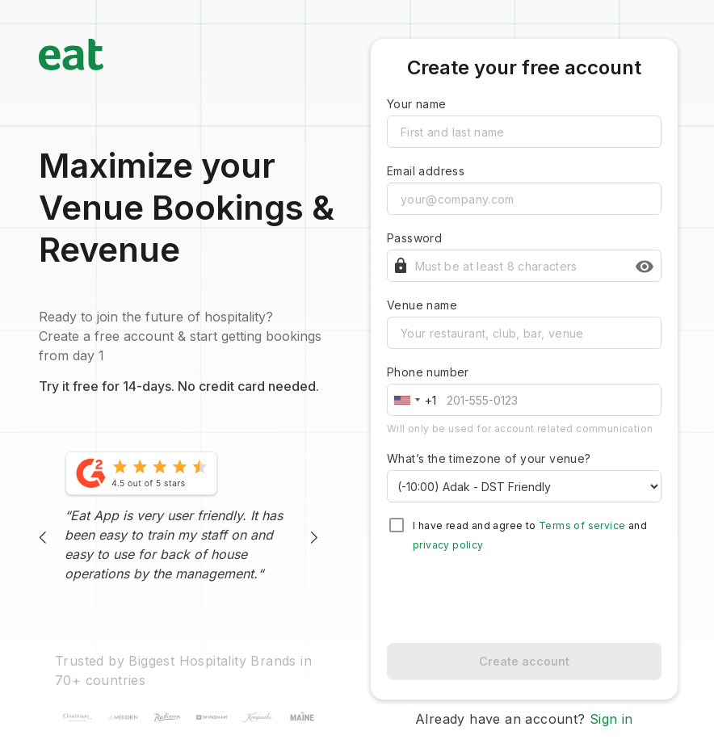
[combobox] (415, 400)
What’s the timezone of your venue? (489, 458)
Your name (417, 104)
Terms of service (582, 525)
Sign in (611, 719)
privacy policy (448, 545)
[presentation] (524, 598)
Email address (425, 171)
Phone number (428, 372)
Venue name (422, 305)
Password (414, 238)
